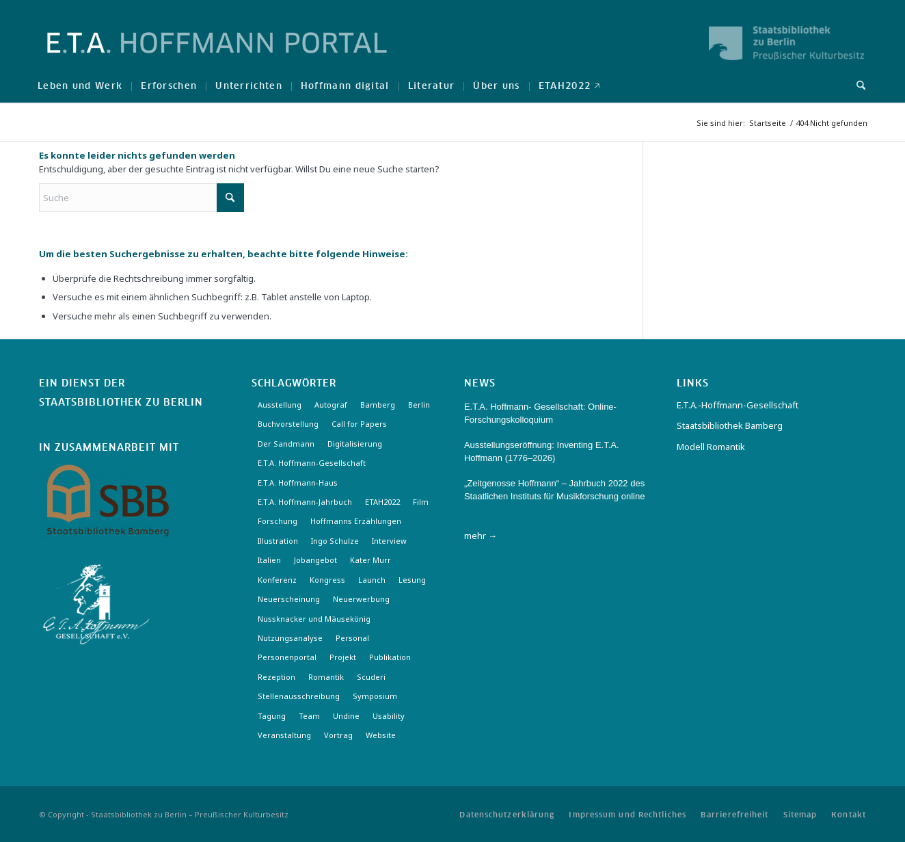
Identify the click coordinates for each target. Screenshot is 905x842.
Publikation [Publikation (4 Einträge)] (390, 657)
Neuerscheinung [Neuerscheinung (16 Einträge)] (289, 599)
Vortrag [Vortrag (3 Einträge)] (338, 735)
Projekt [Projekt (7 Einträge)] (342, 657)
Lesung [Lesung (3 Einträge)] (412, 580)
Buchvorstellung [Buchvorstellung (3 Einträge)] (288, 424)
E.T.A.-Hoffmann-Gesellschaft (737, 405)
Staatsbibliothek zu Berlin (121, 403)
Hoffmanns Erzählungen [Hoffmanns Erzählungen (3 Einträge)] (355, 521)
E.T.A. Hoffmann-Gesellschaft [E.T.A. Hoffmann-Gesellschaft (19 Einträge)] (312, 463)
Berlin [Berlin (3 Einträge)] (419, 404)
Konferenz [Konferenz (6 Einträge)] (277, 580)
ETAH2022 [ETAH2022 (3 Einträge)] (382, 502)
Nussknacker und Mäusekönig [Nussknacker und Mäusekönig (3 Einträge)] (314, 619)
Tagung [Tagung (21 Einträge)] (272, 716)
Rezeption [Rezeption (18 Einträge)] (276, 677)
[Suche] (856, 85)
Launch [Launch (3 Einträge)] (372, 580)
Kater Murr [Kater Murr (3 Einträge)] (370, 560)
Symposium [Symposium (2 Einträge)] (375, 696)
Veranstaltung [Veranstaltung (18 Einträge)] (284, 735)
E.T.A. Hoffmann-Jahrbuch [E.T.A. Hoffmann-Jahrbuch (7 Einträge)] (305, 502)
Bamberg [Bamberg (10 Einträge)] (377, 404)
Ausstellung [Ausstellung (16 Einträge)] (279, 404)
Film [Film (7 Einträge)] (421, 502)
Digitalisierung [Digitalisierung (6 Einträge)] (354, 443)
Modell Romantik (711, 446)
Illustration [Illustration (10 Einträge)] (278, 541)
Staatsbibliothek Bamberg (730, 425)
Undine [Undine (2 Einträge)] (346, 716)
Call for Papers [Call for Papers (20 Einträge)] (359, 424)
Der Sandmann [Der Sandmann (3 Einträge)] (286, 443)
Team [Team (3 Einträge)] (309, 716)
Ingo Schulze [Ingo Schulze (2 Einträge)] (335, 541)
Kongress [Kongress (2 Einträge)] (327, 580)
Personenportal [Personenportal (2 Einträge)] (287, 657)
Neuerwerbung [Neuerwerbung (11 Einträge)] (361, 599)
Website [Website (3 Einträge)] (381, 735)
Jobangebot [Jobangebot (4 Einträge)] (315, 560)
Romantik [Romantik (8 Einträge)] (326, 677)
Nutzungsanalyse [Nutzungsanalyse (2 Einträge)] (290, 638)
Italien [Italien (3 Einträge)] (269, 560)
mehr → (480, 535)
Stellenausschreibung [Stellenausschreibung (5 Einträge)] (299, 696)
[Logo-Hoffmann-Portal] (217, 54)
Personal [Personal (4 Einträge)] (352, 638)
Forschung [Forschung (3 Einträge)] (277, 521)
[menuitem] (80, 85)
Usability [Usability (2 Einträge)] (389, 716)
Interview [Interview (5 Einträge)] (389, 541)
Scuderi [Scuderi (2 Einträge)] (371, 677)
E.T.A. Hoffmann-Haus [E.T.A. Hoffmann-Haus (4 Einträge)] (298, 482)
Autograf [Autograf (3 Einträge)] (330, 404)
